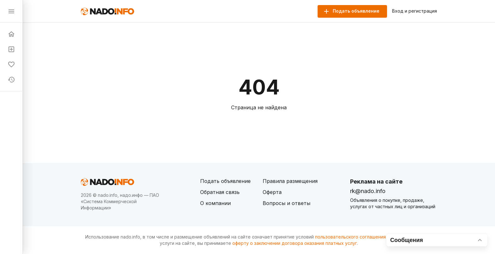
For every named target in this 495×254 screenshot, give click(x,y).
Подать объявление (225, 181)
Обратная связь (220, 192)
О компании (215, 203)
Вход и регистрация (414, 11)
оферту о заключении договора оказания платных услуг (294, 243)
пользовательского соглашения (350, 236)
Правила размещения (290, 181)
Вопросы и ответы (286, 203)
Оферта (272, 192)
